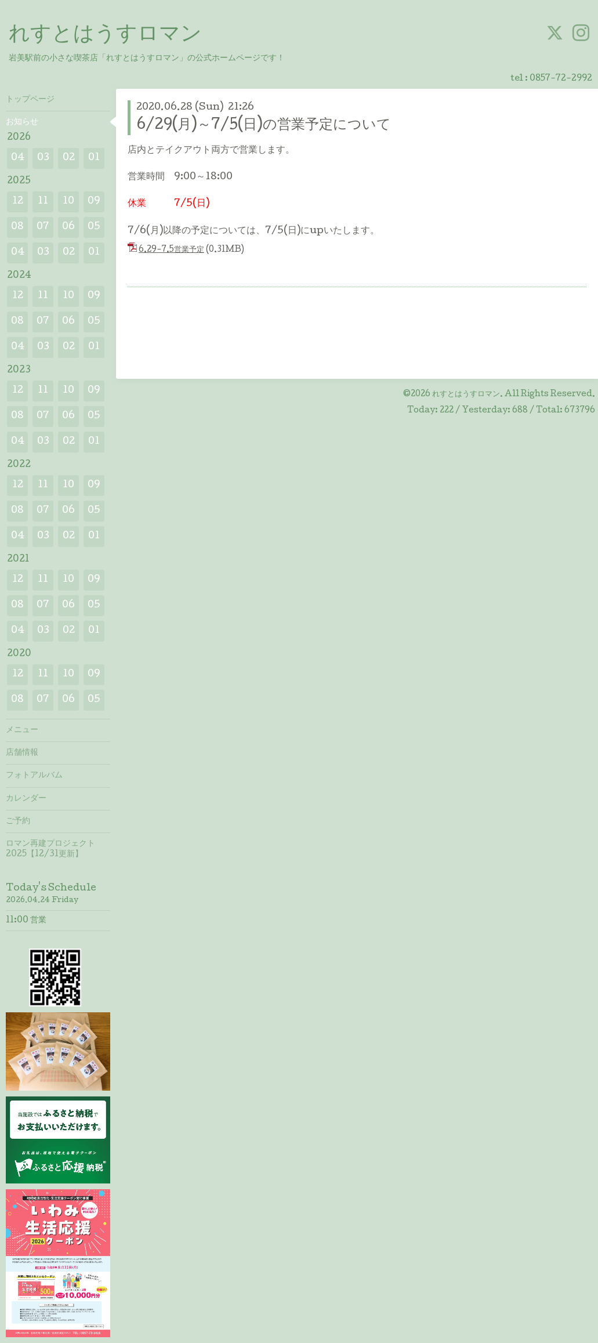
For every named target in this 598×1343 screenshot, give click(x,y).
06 (68, 227)
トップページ (30, 99)
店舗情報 (22, 753)
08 (17, 227)
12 (17, 202)
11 (43, 202)
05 (94, 227)
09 (94, 202)
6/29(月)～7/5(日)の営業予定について (263, 125)
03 (43, 158)
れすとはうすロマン (105, 35)
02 (69, 158)
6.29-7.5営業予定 (171, 250)
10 (68, 202)
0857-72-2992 (561, 79)
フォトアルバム (34, 775)
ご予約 (18, 821)
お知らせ (22, 122)
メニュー (22, 730)
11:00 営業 (26, 920)
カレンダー (26, 798)
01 (94, 158)
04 (17, 158)
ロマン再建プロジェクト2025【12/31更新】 (50, 849)
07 (43, 227)
